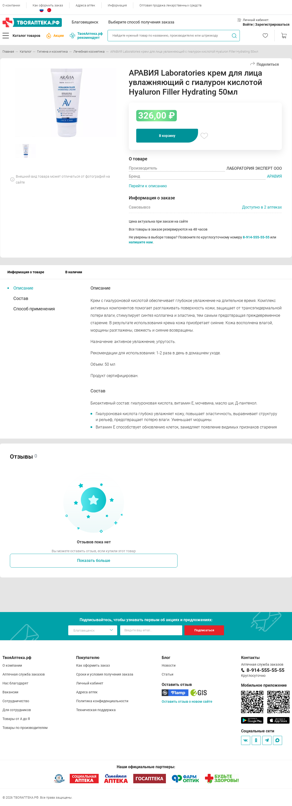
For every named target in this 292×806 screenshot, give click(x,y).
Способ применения (34, 308)
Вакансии (10, 692)
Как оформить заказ (48, 5)
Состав (20, 298)
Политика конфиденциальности (102, 701)
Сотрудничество (15, 701)
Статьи (167, 674)
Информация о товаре (25, 272)
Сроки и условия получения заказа (104, 674)
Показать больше (93, 560)
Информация (117, 5)
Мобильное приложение (264, 685)
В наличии (73, 272)
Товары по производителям (24, 728)
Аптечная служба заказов (23, 674)
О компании (11, 5)
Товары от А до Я (16, 719)
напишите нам (141, 242)
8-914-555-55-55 (256, 237)
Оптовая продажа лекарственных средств (170, 5)
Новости (169, 665)
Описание (23, 288)
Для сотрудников (16, 710)
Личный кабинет (89, 683)
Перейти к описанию (148, 186)
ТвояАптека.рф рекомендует (86, 36)
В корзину (167, 136)
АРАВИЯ (274, 176)
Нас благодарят (15, 683)
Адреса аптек (85, 5)
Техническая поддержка (96, 710)
